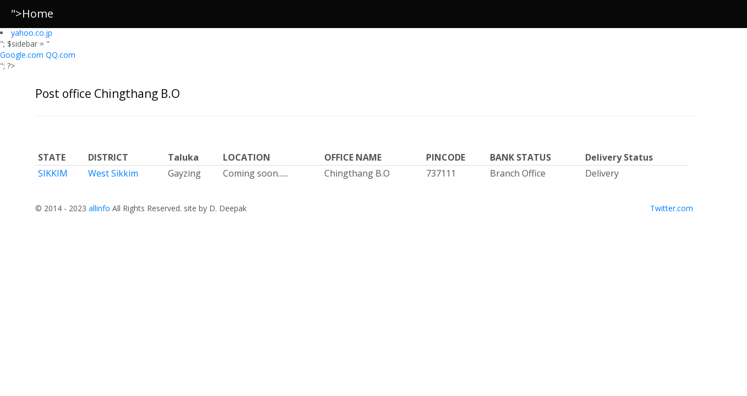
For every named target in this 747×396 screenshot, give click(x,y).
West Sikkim (113, 173)
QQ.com (60, 55)
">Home (32, 13)
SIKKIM (53, 173)
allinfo (99, 208)
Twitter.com (671, 208)
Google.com (23, 55)
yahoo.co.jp (31, 33)
